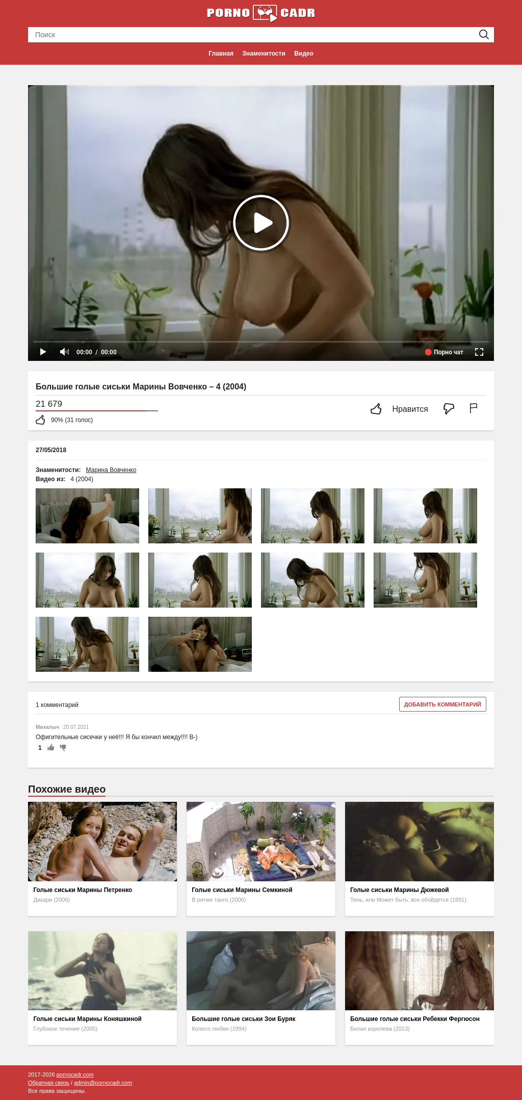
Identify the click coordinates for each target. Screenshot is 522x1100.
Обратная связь (48, 1083)
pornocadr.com (75, 1074)
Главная (220, 53)
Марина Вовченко (111, 470)
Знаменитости (263, 53)
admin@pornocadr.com (103, 1083)
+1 (50, 747)
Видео (304, 53)
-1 (61, 747)
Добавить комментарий (442, 704)
